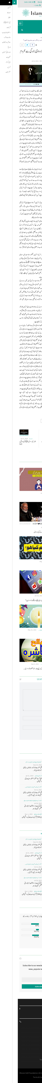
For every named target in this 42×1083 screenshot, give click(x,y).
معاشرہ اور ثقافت (29, 37)
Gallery (34, 1047)
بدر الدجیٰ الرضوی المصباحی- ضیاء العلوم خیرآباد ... (31, 664)
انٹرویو (34, 1026)
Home (38, 37)
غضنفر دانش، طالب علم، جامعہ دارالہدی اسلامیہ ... (15, 787)
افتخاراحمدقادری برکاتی (36, 493)
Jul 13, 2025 (27, 527)
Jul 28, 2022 (20, 803)
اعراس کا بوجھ (36, 634)
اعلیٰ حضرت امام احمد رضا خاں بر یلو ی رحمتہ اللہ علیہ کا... (15, 769)
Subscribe (21, 986)
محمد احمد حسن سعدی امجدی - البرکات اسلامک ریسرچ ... (14, 800)
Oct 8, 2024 (31, 439)
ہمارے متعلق (32, 1051)
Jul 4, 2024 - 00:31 (19, 61)
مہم (35, 1030)
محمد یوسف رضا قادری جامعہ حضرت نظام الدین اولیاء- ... (30, 630)
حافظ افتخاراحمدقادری (36, 527)
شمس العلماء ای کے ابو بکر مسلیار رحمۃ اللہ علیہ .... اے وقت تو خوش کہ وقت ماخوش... (32, 444)
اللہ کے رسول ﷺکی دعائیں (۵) (10, 443)
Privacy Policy (31, 1055)
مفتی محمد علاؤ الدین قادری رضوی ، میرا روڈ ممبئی (16, 762)
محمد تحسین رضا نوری (20, 776)
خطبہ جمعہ (32, 1035)
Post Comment (30, 735)
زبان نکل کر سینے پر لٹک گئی (33, 497)
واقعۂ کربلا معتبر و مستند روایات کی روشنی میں (16, 780)
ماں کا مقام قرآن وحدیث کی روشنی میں (14, 817)
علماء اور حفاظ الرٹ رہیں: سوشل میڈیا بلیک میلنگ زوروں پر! (24, 600)
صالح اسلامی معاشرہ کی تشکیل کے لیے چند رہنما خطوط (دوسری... (22, 668)
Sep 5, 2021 (17, 664)
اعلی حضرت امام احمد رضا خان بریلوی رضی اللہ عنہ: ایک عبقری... (15, 794)
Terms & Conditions (29, 1059)
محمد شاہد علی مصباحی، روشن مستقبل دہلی (32, 596)
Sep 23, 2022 (19, 765)
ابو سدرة (38, 439)
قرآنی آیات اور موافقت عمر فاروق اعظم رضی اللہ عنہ (15, 807)
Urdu (19, 5)
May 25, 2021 (14, 630)
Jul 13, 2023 (26, 493)
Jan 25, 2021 (21, 596)
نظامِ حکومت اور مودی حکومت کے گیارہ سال (28, 532)
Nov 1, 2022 (11, 814)
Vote (34, 944)
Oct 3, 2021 (20, 790)
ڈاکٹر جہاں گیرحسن (33, 61)
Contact (34, 1043)
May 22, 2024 (26, 562)
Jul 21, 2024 (11, 776)
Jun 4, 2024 (6, 439)
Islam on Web (32, 1039)
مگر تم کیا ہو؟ (37, 566)
